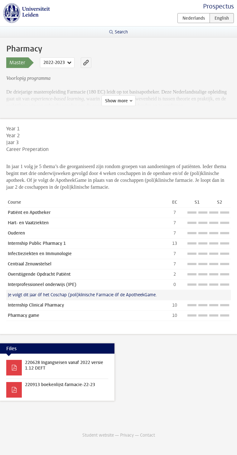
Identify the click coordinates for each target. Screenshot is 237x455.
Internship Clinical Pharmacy (36, 305)
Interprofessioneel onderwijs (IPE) (42, 285)
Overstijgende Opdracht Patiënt (39, 274)
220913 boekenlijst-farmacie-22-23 (60, 385)
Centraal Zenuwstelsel (29, 264)
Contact (147, 435)
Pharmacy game (23, 315)
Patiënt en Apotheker (29, 212)
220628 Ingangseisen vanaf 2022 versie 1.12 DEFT (64, 365)
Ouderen (16, 233)
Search (121, 32)
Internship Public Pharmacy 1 (37, 243)
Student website (98, 435)
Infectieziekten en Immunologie (40, 254)
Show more (116, 101)
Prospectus (218, 6)
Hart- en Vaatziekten (28, 223)
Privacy (127, 435)
